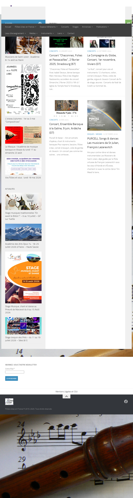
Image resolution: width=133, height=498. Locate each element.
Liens (59, 33)
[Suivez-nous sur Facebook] (40, 40)
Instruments (46, 33)
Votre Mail (10, 386)
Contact (71, 33)
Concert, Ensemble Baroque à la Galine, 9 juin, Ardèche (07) (66, 145)
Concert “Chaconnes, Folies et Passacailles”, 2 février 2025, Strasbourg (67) (65, 77)
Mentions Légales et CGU (67, 408)
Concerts (65, 27)
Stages (75, 27)
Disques (90, 151)
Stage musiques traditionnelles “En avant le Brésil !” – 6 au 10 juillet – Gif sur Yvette (23, 233)
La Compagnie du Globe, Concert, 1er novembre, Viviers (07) (101, 77)
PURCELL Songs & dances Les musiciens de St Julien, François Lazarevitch (103, 160)
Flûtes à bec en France (24, 27)
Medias (32, 33)
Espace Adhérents (48, 27)
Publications (101, 27)
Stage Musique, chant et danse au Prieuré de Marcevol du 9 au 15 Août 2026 (22, 326)
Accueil (8, 27)
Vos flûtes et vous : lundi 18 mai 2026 (23, 194)
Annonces (86, 27)
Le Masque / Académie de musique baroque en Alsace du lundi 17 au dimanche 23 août (21, 166)
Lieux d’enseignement (14, 33)
